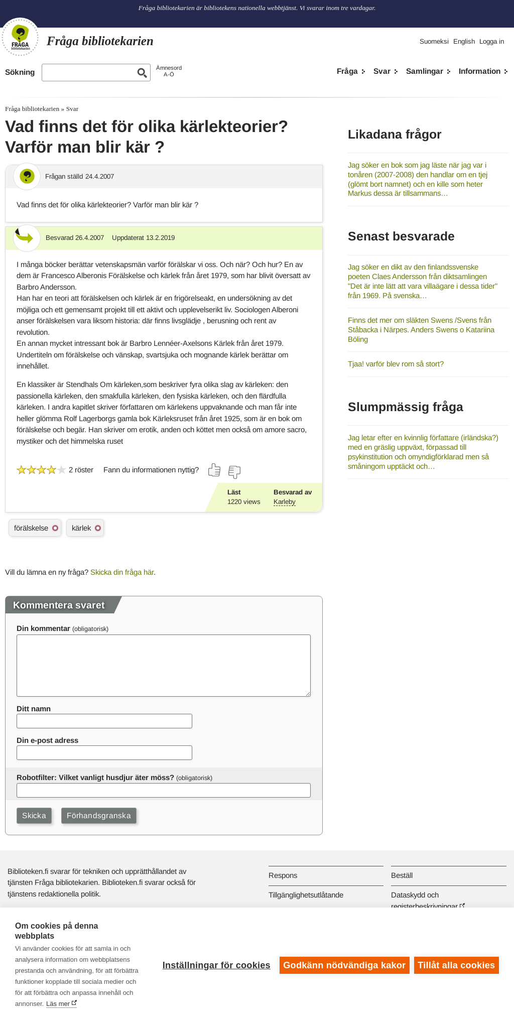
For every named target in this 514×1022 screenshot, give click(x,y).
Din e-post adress (47, 740)
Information (479, 71)
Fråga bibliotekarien (32, 108)
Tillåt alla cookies (456, 965)
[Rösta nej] (233, 472)
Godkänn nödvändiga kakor (344, 965)
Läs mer (94, 1003)
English (464, 41)
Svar (382, 71)
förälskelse (31, 528)
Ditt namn (34, 708)
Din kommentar (43, 628)
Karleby (285, 501)
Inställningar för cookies (216, 965)
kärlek (81, 528)
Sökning (20, 72)
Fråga (347, 71)
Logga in (491, 41)
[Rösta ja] (214, 469)
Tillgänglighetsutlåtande (306, 894)
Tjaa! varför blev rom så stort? (396, 363)
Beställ (402, 875)
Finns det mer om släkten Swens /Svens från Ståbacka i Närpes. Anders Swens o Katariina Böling (421, 329)
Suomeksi (434, 41)
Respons (283, 875)
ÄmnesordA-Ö (169, 71)
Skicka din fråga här (122, 572)
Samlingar (424, 71)
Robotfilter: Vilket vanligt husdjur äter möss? (95, 777)
